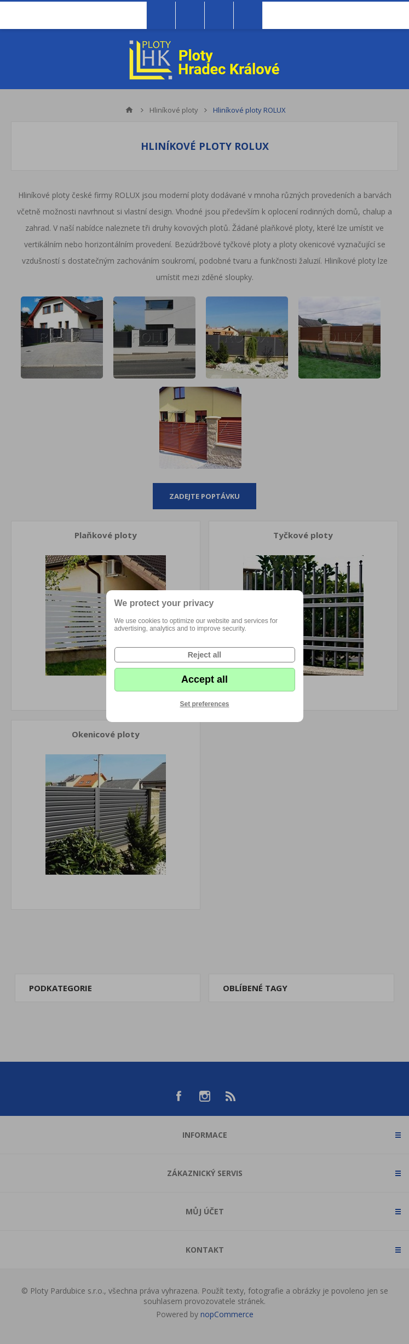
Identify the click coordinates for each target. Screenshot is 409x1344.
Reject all (204, 654)
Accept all (204, 679)
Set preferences (204, 704)
